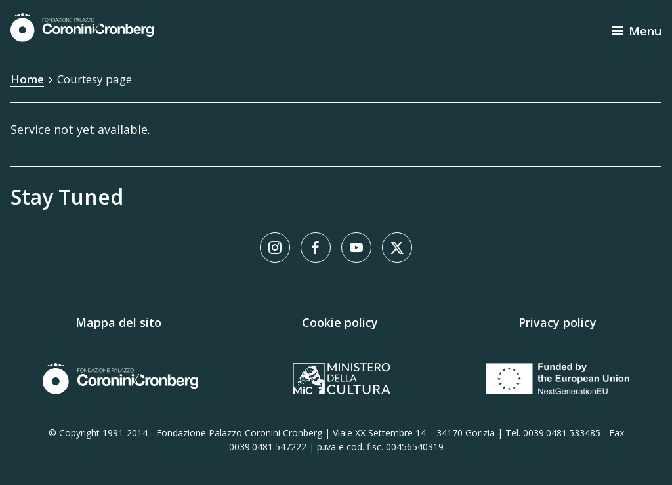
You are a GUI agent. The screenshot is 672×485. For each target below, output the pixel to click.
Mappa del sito (118, 322)
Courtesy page (94, 79)
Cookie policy (340, 322)
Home (27, 79)
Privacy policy (557, 322)
